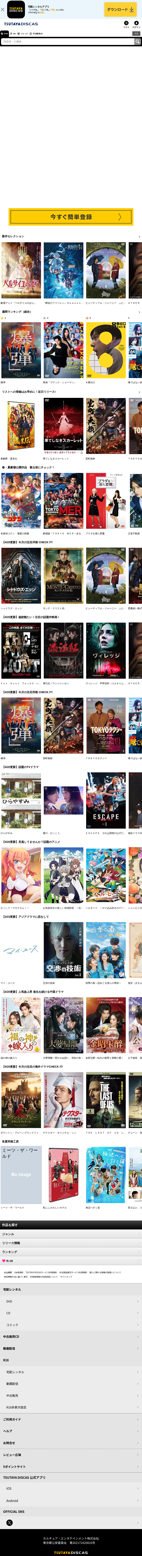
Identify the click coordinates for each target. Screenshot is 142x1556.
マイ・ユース (8, 986)
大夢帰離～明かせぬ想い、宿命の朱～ (63, 1061)
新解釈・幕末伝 (9, 462)
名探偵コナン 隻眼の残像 (15, 537)
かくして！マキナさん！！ (15, 912)
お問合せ (9, 1447)
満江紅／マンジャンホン (56, 687)
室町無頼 (90, 462)
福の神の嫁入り (9, 1061)
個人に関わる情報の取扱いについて (105, 1276)
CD (18, 37)
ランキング (71, 1255)
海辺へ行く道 (93, 1211)
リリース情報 (71, 1247)
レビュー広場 (12, 1459)
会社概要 (8, 1276)
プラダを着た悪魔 (95, 537)
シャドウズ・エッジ (11, 612)
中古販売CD (48, 37)
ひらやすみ (6, 837)
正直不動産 (134, 537)
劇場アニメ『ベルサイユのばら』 (18, 306)
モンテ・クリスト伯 (53, 612)
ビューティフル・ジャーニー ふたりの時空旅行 (112, 306)
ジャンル (71, 1238)
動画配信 (9, 1352)
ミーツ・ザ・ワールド (12, 1211)
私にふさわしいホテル (55, 1211)
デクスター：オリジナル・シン (59, 1136)
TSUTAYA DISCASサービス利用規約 (41, 1276)
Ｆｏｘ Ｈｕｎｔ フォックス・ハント (22, 687)
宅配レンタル (15, 1376)
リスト (126, 31)
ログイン (136, 31)
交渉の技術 (49, 986)
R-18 (71, 1264)
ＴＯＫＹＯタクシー (96, 762)
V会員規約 (18, 1276)
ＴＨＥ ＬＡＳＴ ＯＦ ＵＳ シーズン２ (109, 1136)
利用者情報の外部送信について (44, 1280)
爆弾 (3, 386)
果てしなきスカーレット (56, 462)
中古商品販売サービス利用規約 (73, 1276)
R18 (136, 37)
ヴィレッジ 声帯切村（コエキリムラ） (107, 687)
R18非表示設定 (16, 1411)
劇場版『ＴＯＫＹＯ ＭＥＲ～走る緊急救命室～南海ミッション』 (78, 537)
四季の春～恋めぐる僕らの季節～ (103, 986)
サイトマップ (66, 1280)
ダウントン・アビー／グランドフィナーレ (23, 1136)
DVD (7, 37)
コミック (31, 37)
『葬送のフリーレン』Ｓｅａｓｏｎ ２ (64, 306)
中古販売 (12, 1399)
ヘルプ (7, 1435)
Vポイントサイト (14, 1470)
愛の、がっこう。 (52, 837)
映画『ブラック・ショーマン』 (59, 386)
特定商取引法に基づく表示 (16, 1280)
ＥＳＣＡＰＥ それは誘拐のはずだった (107, 837)
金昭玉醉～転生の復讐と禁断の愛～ (105, 1061)
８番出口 (90, 386)
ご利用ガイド (12, 1423)
